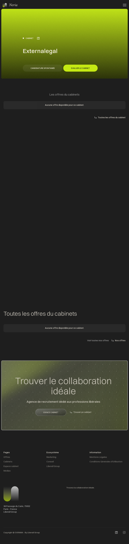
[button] (123, 5)
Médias (7, 471)
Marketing (51, 458)
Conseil (50, 462)
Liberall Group (53, 467)
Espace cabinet (11, 467)
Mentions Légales (98, 458)
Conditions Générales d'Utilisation (106, 462)
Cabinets (7, 462)
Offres (6, 458)
